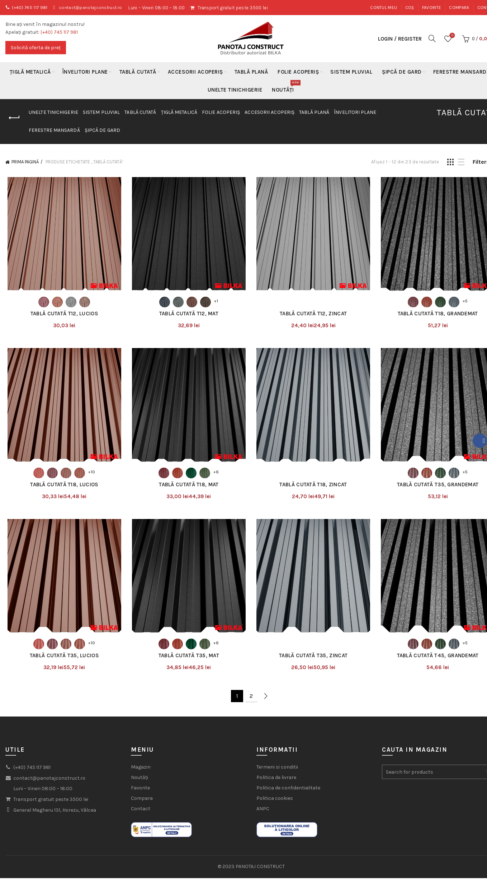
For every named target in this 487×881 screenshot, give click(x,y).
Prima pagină (25, 161)
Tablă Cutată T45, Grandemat (439, 658)
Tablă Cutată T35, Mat (188, 658)
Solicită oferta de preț (36, 48)
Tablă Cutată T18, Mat (188, 486)
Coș (409, 7)
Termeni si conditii (277, 770)
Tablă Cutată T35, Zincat (313, 658)
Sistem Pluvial (351, 72)
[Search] (432, 38)
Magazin (141, 770)
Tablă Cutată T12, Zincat (313, 314)
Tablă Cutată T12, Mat (188, 314)
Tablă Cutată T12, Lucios (62, 314)
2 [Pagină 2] (251, 699)
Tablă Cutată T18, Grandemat (439, 314)
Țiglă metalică (30, 72)
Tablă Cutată (137, 72)
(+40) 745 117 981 (31, 7)
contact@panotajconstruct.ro (95, 7)
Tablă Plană (251, 72)
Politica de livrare (276, 781)
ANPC (262, 812)
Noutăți (285, 87)
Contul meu (383, 7)
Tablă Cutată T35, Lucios (62, 658)
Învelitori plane (85, 72)
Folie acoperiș (298, 72)
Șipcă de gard (402, 72)
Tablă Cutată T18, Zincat (313, 486)
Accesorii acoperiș (195, 72)
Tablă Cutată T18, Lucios (63, 486)
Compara (459, 7)
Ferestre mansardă (54, 130)
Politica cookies (274, 801)
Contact (140, 812)
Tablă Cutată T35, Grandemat (439, 486)
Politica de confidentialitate (288, 791)
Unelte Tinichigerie (235, 90)
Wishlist (452, 35)
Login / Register (400, 39)
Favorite (431, 7)
